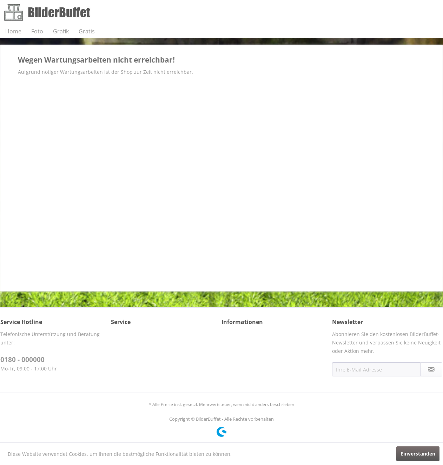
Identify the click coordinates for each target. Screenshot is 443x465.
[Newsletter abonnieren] (431, 369)
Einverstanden (418, 453)
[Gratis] (87, 31)
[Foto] (37, 31)
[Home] (13, 31)
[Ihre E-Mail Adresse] (376, 369)
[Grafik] (61, 31)
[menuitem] (13, 31)
